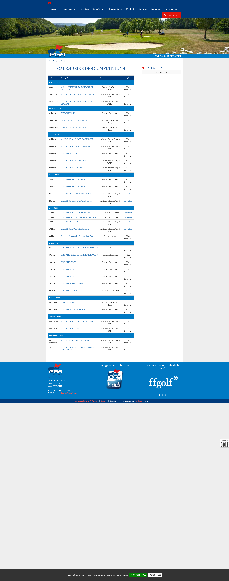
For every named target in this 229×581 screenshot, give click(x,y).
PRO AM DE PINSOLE (71, 153)
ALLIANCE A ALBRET (71, 221)
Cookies (104, 401)
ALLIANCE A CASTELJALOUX (75, 229)
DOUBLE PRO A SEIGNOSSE (74, 120)
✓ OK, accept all (138, 575)
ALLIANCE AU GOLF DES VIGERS (76, 193)
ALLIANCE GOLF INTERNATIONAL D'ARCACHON (77, 348)
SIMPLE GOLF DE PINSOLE (73, 127)
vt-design (139, 401)
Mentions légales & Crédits (86, 401)
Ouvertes (128, 193)
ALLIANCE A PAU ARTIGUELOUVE (77, 321)
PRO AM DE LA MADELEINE (74, 309)
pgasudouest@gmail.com (66, 393)
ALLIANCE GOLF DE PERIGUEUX (76, 200)
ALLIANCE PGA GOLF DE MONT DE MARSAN (77, 102)
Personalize (155, 575)
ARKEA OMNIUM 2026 (71, 302)
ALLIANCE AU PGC (70, 328)
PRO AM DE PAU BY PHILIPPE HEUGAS (79, 247)
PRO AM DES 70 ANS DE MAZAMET (77, 212)
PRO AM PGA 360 (69, 290)
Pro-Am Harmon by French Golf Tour (77, 236)
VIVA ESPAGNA (68, 113)
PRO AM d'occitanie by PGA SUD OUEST (79, 217)
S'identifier (172, 14)
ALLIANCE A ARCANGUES (73, 160)
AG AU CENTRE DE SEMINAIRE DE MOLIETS (77, 88)
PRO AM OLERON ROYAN (73, 179)
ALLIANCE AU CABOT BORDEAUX (77, 139)
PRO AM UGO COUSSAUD (73, 283)
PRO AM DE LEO (68, 262)
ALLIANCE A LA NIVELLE (73, 167)
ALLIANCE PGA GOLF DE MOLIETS (77, 94)
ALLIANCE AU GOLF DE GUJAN (75, 340)
